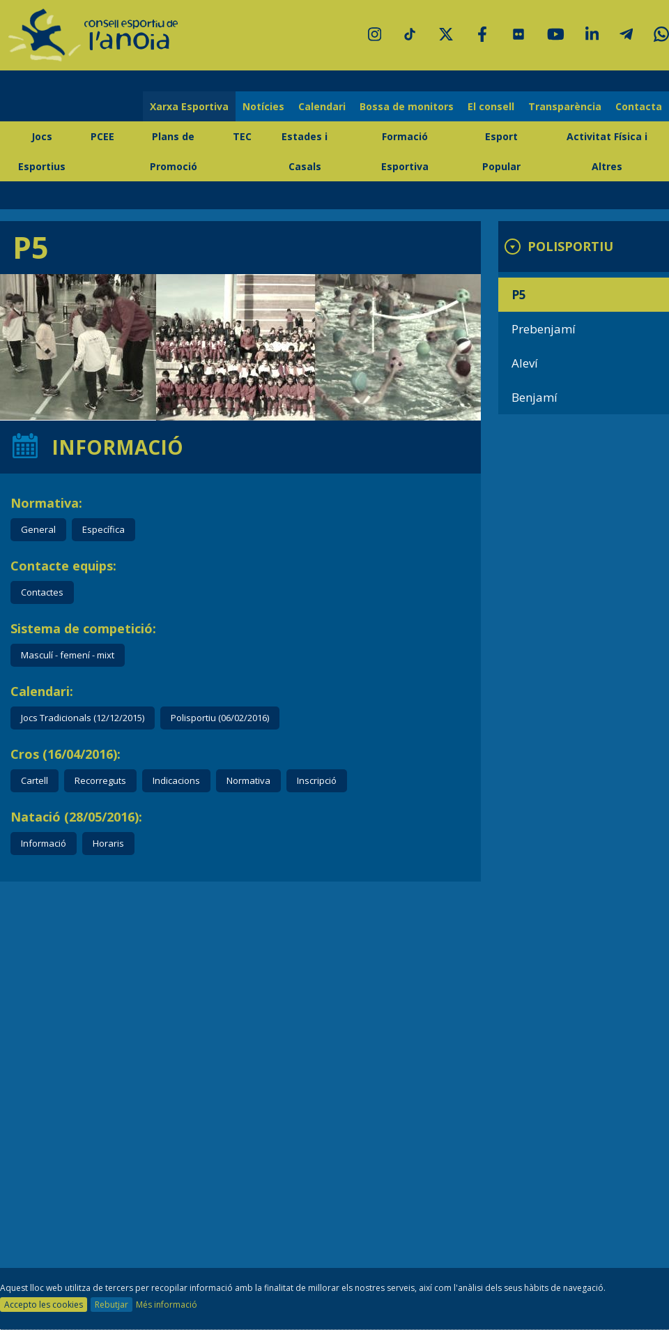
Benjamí (535, 397)
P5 (519, 295)
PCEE (102, 136)
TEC (242, 136)
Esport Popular (501, 151)
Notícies (263, 106)
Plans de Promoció (173, 151)
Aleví (525, 363)
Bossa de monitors (407, 106)
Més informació (166, 1304)
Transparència (564, 106)
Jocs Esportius (42, 151)
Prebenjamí (544, 329)
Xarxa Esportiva (189, 106)
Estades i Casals (305, 151)
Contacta (638, 106)
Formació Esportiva (405, 151)
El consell (491, 106)
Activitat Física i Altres (607, 151)
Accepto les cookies (43, 1304)
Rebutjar (111, 1304)
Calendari (322, 106)
